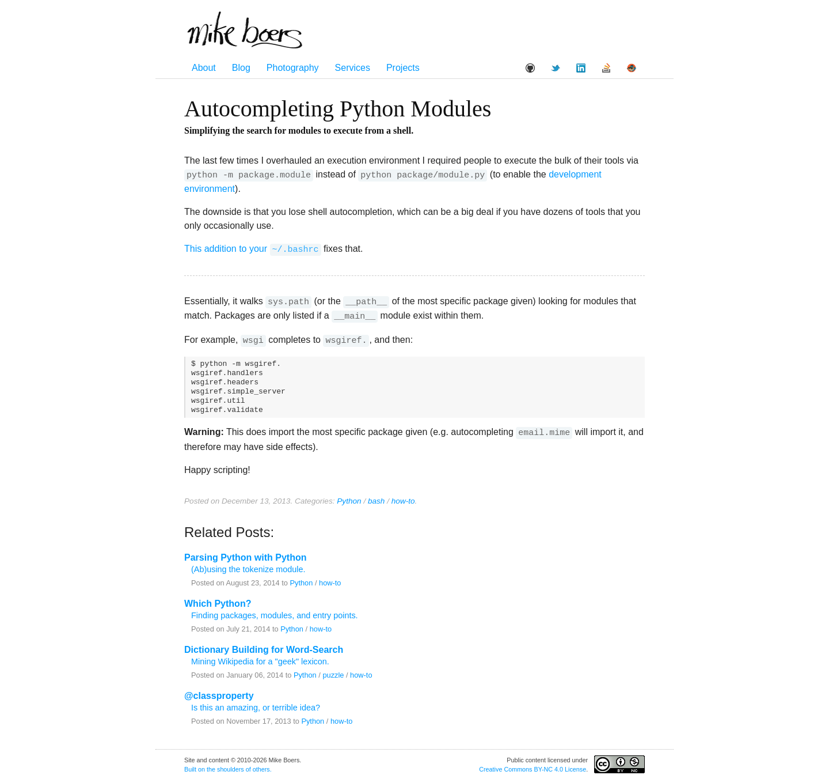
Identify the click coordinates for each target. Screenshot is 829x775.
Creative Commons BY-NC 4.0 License (532, 764)
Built (190, 764)
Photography (293, 68)
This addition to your (252, 248)
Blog (241, 68)
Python (349, 496)
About (204, 68)
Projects (403, 68)
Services (352, 68)
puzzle (333, 670)
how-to (403, 496)
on (201, 764)
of (248, 764)
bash (376, 496)
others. (262, 764)
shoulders (230, 764)
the (211, 764)
